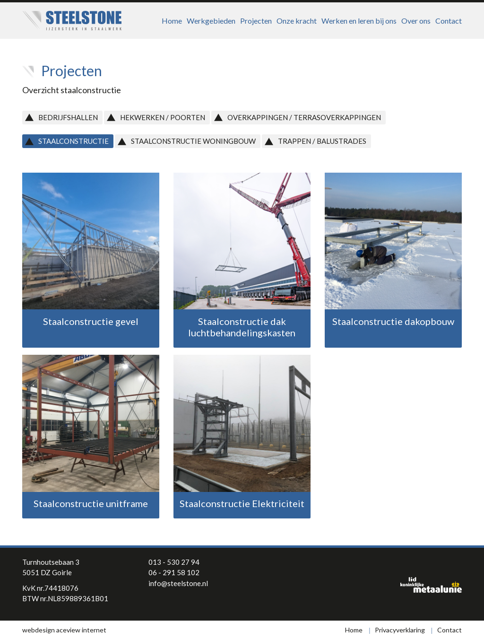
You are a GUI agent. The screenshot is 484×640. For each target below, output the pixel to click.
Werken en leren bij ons (359, 20)
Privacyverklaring (400, 630)
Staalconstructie (73, 141)
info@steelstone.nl (178, 583)
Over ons (416, 20)
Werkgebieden (211, 20)
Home (172, 20)
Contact (448, 20)
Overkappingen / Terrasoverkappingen (304, 117)
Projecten (256, 20)
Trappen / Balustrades (322, 141)
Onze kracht (297, 20)
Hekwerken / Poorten (162, 117)
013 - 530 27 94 (173, 562)
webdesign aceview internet (64, 630)
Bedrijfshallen (68, 117)
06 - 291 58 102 (173, 572)
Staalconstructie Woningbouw (193, 141)
